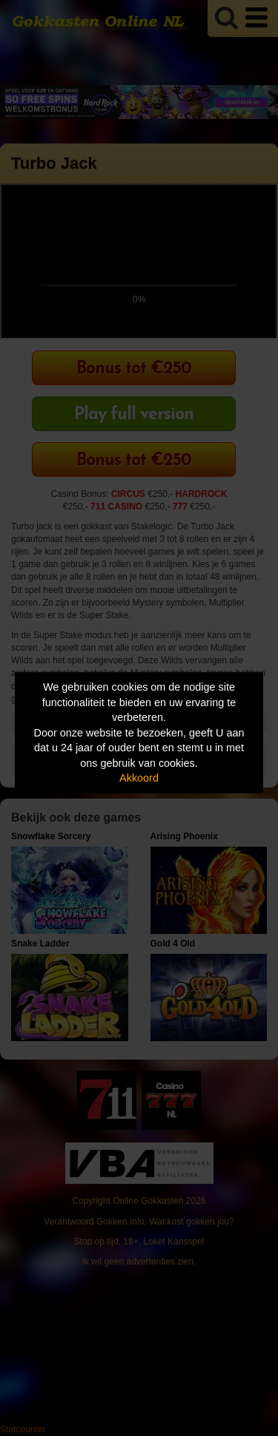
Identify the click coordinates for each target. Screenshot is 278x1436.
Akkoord (139, 778)
